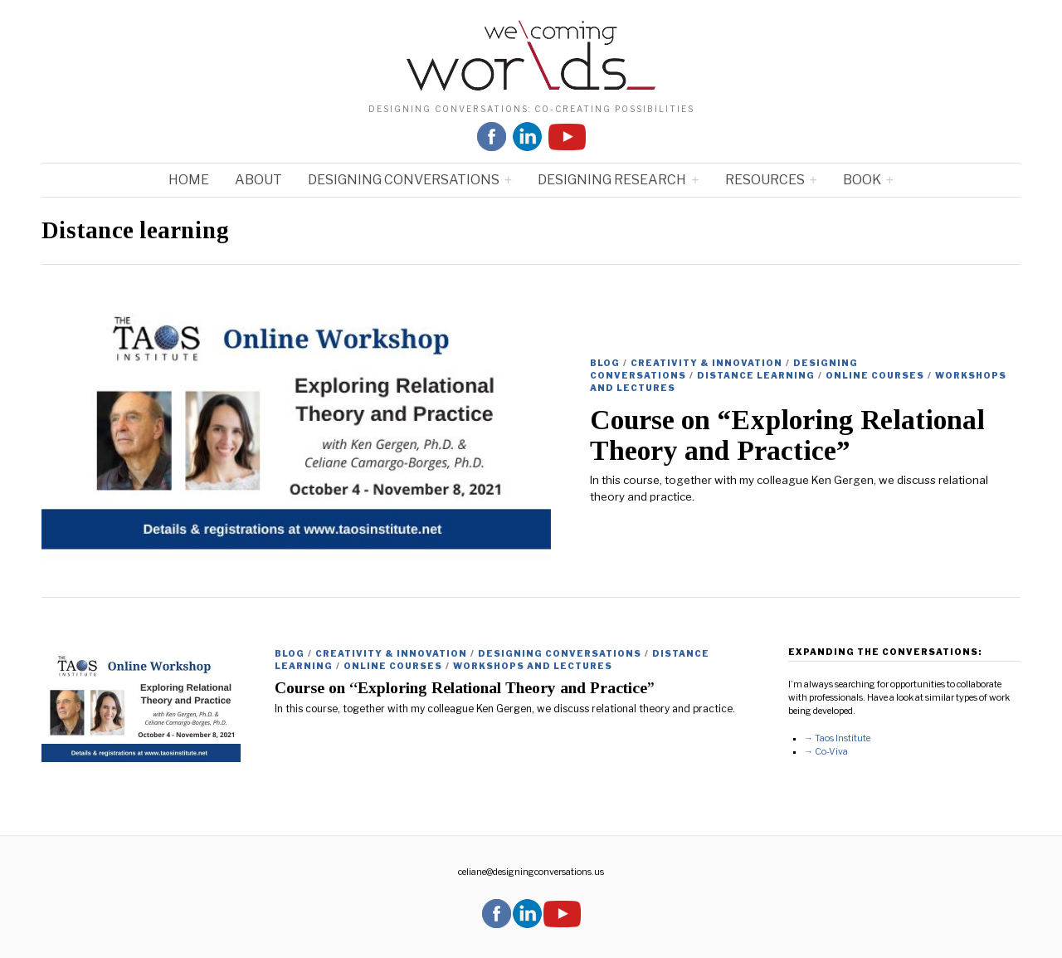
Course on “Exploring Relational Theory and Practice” (787, 435)
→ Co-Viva (826, 751)
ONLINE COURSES (875, 375)
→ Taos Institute (837, 738)
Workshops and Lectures (532, 666)
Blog (605, 363)
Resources (765, 180)
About (258, 180)
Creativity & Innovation (706, 363)
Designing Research (612, 180)
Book (862, 180)
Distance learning (756, 375)
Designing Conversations (403, 180)
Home (188, 180)
